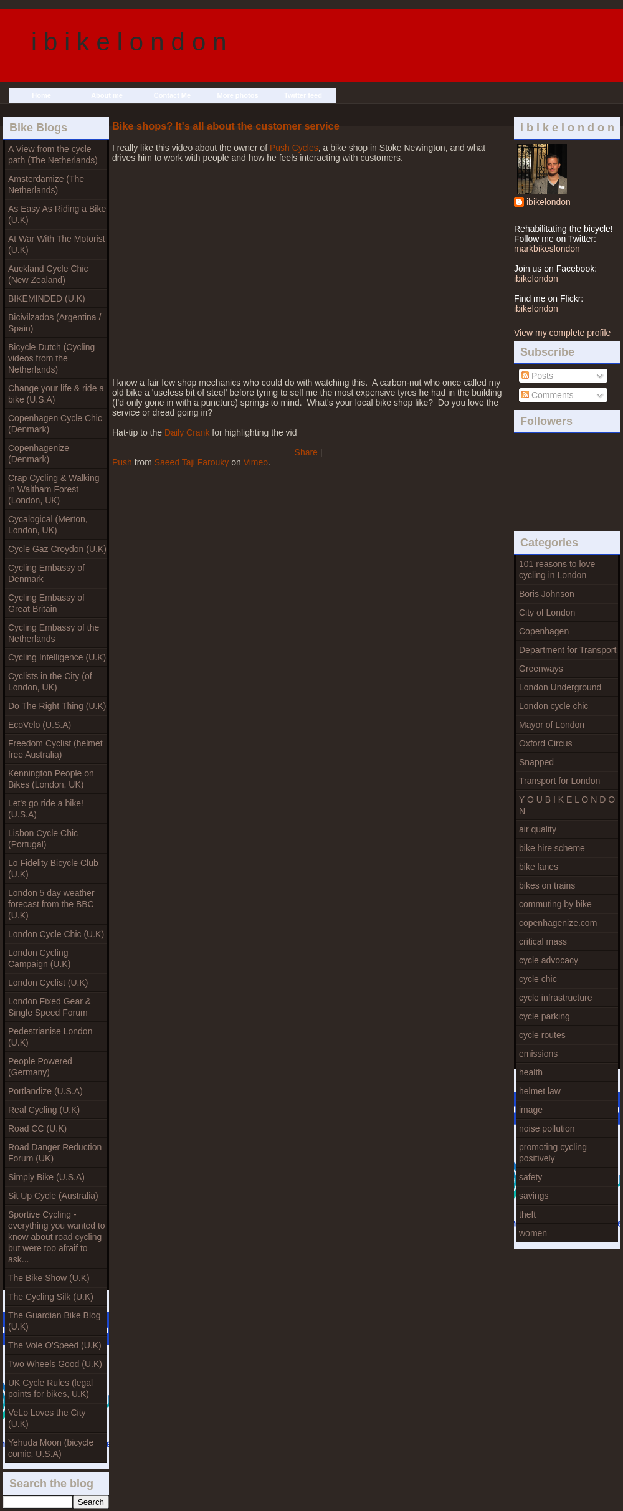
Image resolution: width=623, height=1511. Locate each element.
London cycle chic (553, 706)
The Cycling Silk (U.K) (50, 1297)
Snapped (536, 762)
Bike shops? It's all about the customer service (226, 125)
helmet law (540, 1091)
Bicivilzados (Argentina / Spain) (54, 322)
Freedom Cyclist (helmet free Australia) (55, 749)
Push (122, 462)
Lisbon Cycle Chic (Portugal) (43, 838)
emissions (538, 1054)
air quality (537, 829)
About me (107, 95)
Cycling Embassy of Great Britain (46, 603)
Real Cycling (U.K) (44, 1110)
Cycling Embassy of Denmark (46, 573)
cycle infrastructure (555, 998)
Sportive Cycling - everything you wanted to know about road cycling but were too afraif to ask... (56, 1236)
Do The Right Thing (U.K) (57, 706)
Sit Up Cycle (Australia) (53, 1196)
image (531, 1110)
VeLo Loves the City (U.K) (47, 1418)
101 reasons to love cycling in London (557, 569)
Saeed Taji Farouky (192, 462)
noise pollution (547, 1128)
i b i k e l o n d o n (129, 41)
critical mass (543, 941)
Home (41, 95)
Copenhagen (544, 631)
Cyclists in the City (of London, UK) (50, 681)
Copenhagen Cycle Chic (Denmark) (55, 423)
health (531, 1072)
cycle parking (544, 1016)
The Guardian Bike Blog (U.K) (54, 1321)
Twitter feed (303, 95)
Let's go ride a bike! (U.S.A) (45, 808)
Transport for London (559, 781)
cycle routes (542, 1035)
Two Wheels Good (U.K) (55, 1364)
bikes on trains (547, 885)
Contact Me (172, 95)
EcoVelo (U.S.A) (39, 725)
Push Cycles (294, 148)
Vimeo (256, 462)
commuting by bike (555, 904)
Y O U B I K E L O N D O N (567, 805)
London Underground (560, 687)
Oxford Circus (546, 743)
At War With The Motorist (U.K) (56, 244)
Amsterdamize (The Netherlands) (46, 184)
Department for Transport (567, 650)
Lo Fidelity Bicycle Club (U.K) (53, 868)
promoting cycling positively (553, 1152)
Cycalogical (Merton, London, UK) (48, 524)
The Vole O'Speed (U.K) (55, 1345)
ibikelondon (548, 202)
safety (530, 1177)
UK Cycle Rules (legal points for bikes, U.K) (50, 1388)
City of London (547, 612)
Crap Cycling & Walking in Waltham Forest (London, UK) (54, 489)
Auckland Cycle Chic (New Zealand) (48, 274)
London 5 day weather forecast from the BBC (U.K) (51, 904)
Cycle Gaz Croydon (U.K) (57, 549)
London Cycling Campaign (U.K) (39, 958)
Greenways (541, 669)
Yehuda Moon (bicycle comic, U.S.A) (50, 1448)
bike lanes (538, 867)
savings (533, 1196)
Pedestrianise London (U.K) (50, 1036)
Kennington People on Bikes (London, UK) (51, 778)
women (533, 1233)
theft (527, 1214)
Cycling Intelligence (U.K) (57, 657)
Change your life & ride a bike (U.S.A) (56, 393)
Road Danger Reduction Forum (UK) (55, 1152)
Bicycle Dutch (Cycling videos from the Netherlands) (51, 358)
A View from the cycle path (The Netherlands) (53, 154)
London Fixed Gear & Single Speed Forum (49, 1007)
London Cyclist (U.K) (48, 983)
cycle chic (538, 979)
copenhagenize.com (558, 923)
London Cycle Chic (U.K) (56, 934)
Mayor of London (551, 725)
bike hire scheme (552, 848)
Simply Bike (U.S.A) (46, 1177)
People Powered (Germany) (40, 1066)
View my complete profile (562, 333)
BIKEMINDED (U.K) (46, 298)
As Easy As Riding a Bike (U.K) (57, 214)
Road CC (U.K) (37, 1128)
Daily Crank (186, 432)
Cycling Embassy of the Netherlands (53, 633)
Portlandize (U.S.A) (45, 1091)
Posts (537, 376)
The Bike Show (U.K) (49, 1278)
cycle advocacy (548, 960)
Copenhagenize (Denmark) (38, 453)
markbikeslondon (547, 249)
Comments (547, 395)
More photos (238, 95)
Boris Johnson (546, 594)
